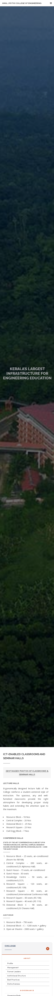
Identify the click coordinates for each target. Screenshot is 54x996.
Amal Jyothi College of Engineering (21, 3)
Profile (10, 963)
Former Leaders (14, 971)
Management (13, 967)
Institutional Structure (16, 975)
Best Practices (13, 979)
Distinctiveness (13, 984)
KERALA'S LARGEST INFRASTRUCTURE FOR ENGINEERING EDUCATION (27, 373)
